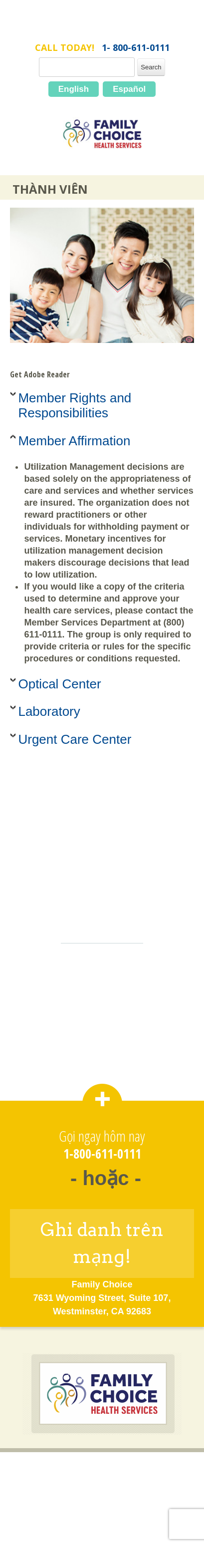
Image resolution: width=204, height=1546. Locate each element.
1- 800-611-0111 (136, 47)
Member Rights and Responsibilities (74, 405)
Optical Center (59, 683)
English (73, 89)
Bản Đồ (102, 1514)
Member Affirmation (74, 440)
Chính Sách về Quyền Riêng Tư (102, 1498)
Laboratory (49, 711)
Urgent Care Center (74, 739)
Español (129, 89)
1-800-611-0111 (102, 1154)
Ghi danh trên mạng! (102, 1243)
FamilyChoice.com (102, 28)
